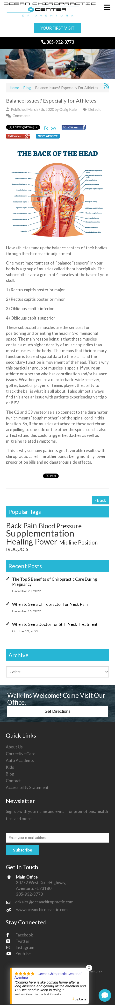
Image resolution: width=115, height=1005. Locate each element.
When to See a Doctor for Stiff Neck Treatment (55, 624)
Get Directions (57, 711)
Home (14, 87)
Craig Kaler (68, 109)
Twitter (22, 941)
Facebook (24, 934)
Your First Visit (57, 28)
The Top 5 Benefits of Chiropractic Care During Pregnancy (54, 582)
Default (94, 109)
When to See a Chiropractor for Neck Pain (50, 604)
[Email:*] (57, 837)
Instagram (24, 947)
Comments (21, 115)
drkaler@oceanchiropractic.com (44, 901)
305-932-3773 (57, 42)
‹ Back (100, 500)
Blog (27, 87)
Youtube (23, 953)
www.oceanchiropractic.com (42, 909)
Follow (50, 128)
